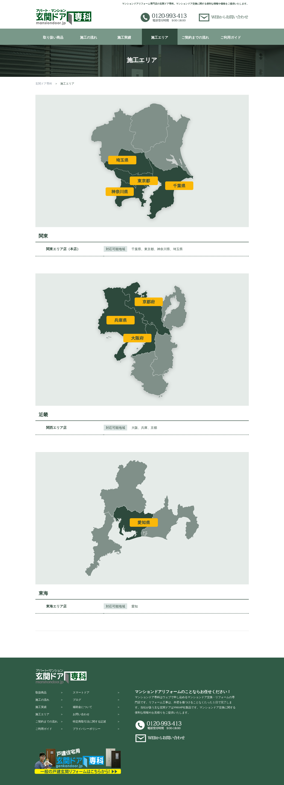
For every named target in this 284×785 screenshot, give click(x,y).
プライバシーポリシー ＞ (96, 735)
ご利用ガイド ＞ (49, 735)
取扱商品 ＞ (49, 693)
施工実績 (124, 37)
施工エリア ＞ (49, 718)
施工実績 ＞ (49, 710)
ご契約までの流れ (195, 37)
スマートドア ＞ (96, 693)
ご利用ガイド (230, 37)
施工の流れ (88, 37)
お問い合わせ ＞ (96, 718)
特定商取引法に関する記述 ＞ (96, 726)
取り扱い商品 (53, 37)
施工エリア (159, 37)
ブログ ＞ (96, 701)
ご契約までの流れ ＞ (49, 726)
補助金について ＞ (96, 710)
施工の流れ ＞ (49, 701)
